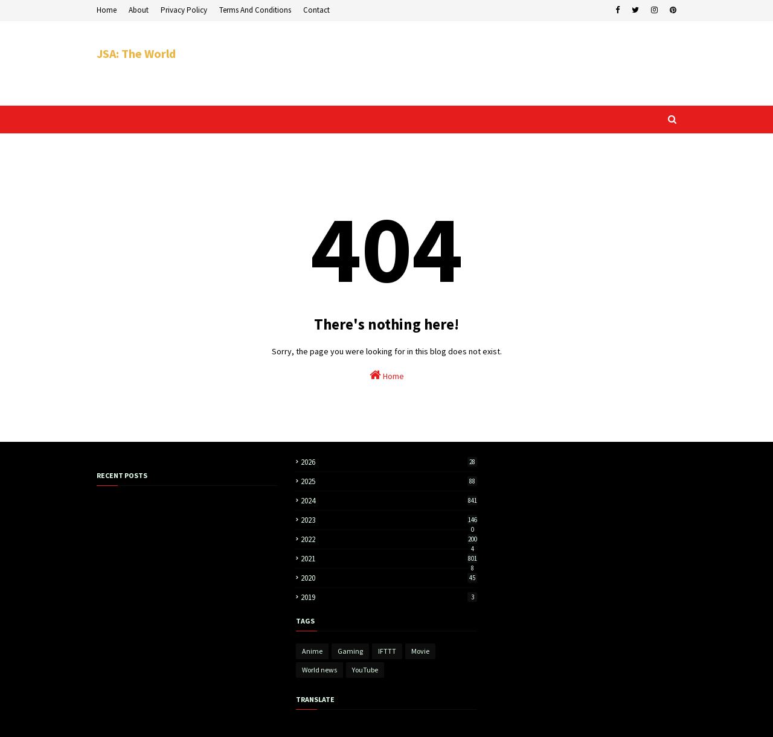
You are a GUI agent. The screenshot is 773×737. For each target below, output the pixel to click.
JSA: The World (136, 53)
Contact (316, 10)
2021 (389, 559)
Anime (312, 651)
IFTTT (387, 651)
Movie (420, 651)
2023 (389, 520)
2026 (389, 462)
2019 (389, 597)
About (139, 10)
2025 (389, 481)
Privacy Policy (184, 10)
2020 (389, 578)
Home (107, 10)
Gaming (350, 651)
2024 (389, 501)
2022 (389, 539)
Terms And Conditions (255, 10)
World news (319, 669)
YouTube (365, 669)
